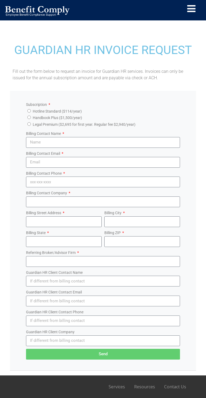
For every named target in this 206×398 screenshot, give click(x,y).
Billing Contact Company (47, 193)
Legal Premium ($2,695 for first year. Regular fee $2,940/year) (84, 124)
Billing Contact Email (43, 153)
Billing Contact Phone (44, 173)
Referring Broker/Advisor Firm (51, 252)
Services (117, 387)
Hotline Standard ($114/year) (57, 111)
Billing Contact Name (44, 133)
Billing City (113, 213)
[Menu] (191, 8)
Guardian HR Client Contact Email (54, 292)
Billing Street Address (44, 213)
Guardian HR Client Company (50, 332)
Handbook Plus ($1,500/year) (57, 118)
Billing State (36, 233)
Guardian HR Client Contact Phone (54, 312)
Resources (144, 387)
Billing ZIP (113, 233)
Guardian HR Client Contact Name (54, 272)
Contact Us (175, 387)
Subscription (37, 104)
